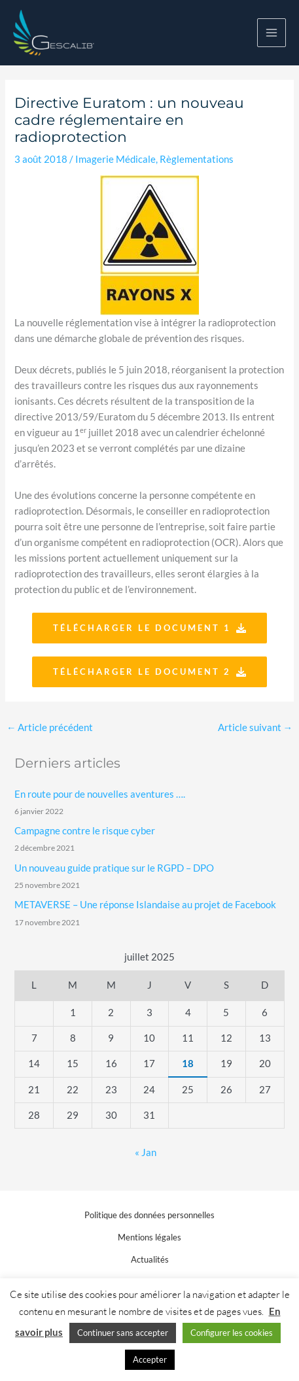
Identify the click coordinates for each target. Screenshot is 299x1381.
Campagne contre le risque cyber (84, 830)
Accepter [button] (150, 1359)
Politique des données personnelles (149, 1215)
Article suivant (255, 727)
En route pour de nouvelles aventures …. (99, 794)
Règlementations (197, 159)
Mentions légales (149, 1237)
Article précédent (50, 727)
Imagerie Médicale (115, 159)
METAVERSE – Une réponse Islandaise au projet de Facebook (145, 904)
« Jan (145, 1152)
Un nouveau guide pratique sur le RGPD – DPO (114, 868)
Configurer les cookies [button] (231, 1332)
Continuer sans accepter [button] (122, 1332)
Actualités (150, 1259)
